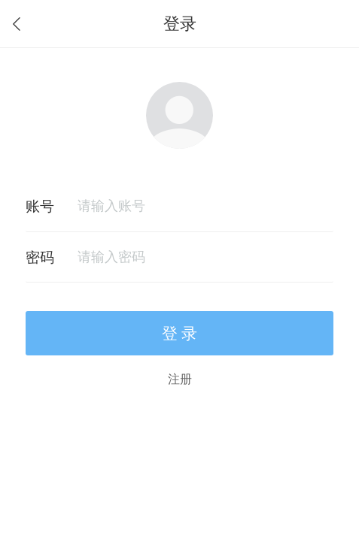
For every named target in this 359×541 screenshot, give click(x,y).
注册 (180, 378)
